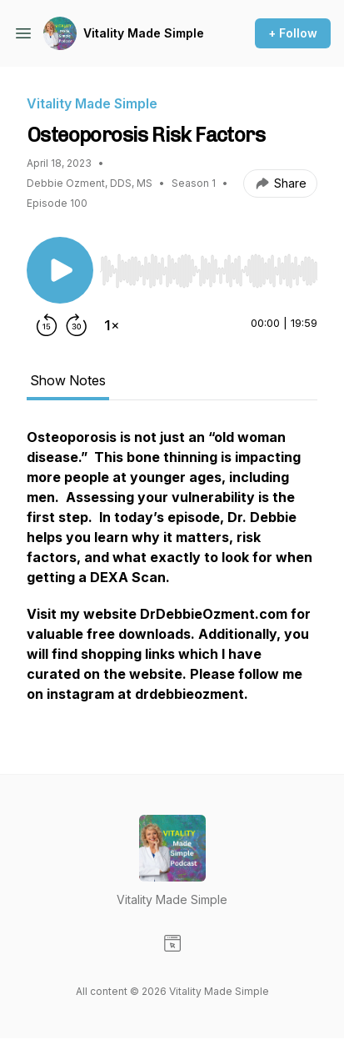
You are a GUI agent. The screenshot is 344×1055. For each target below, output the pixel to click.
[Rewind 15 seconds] (46, 325)
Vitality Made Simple (143, 33)
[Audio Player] (208, 266)
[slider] (208, 271)
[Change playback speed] (111, 325)
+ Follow (292, 33)
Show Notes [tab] (68, 380)
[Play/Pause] (60, 270)
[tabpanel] (172, 574)
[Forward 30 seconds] (76, 325)
